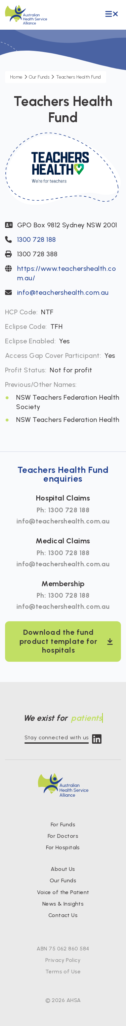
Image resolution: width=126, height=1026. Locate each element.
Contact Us (63, 915)
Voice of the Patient (63, 892)
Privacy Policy (63, 960)
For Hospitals (63, 847)
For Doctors (63, 836)
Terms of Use (63, 971)
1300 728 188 (36, 239)
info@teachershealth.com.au (63, 292)
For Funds (63, 824)
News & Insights (63, 904)
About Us (63, 869)
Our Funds (63, 880)
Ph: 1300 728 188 (63, 510)
